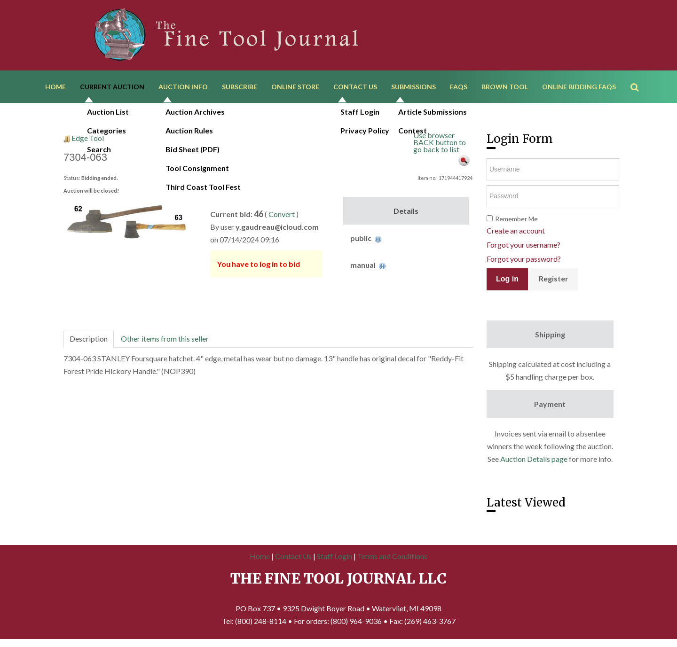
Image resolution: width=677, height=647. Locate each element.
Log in (507, 282)
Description (89, 341)
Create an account (516, 233)
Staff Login (334, 559)
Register (553, 281)
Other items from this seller (165, 341)
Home (55, 88)
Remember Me (516, 222)
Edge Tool (87, 141)
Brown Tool (504, 88)
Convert (281, 217)
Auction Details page (533, 462)
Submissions (413, 88)
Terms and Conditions (392, 559)
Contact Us (355, 88)
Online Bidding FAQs (579, 88)
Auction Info (183, 88)
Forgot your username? (523, 247)
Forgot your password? (524, 261)
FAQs (458, 88)
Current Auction (112, 88)
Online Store (295, 88)
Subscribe (239, 88)
